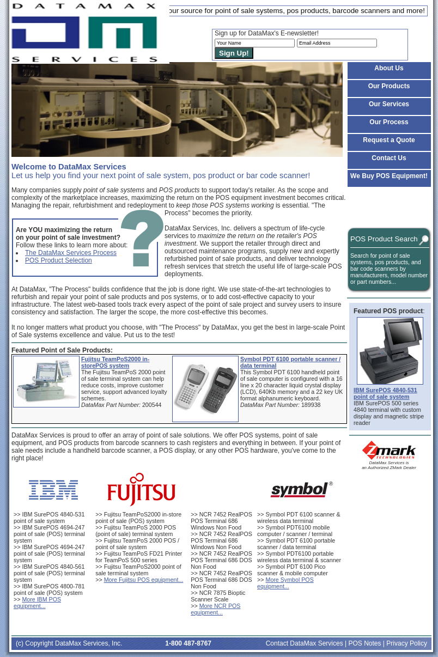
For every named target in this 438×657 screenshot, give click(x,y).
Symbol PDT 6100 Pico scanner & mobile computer (292, 569)
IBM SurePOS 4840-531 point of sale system (49, 517)
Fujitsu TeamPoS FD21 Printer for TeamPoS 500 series (138, 556)
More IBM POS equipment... (37, 602)
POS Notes (364, 643)
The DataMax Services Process (71, 253)
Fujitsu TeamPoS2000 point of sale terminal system (138, 569)
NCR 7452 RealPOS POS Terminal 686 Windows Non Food (221, 521)
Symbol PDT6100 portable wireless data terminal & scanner (299, 556)
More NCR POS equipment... (215, 609)
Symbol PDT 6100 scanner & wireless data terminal (298, 517)
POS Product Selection (58, 260)
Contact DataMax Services (304, 643)
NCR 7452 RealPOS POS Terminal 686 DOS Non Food (221, 560)
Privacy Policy (406, 643)
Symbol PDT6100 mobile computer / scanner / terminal (294, 530)
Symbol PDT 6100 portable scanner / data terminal (296, 543)
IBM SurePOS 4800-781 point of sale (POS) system (49, 589)
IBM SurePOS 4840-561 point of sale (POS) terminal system (49, 573)
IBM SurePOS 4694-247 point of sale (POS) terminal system (49, 534)
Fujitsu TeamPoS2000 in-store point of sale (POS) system (138, 517)
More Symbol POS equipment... (285, 582)
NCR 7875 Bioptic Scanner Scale (218, 596)
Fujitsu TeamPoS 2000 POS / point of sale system (137, 543)
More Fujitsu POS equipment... (144, 579)
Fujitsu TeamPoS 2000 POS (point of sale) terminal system (135, 530)
